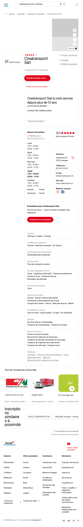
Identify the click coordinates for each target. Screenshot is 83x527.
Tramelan (20, 14)
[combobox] (37, 78)
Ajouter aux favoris (69, 55)
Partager (64, 60)
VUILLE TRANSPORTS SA (39, 417)
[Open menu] (77, 4)
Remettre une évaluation (40, 219)
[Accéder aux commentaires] (30, 55)
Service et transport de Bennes (50, 355)
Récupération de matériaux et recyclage (43, 360)
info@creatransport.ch (64, 176)
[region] (41, 35)
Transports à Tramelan (36, 14)
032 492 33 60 (62, 168)
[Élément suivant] (72, 388)
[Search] (64, 4)
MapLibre (71, 48)
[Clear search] (60, 4)
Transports (31, 355)
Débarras (46, 357)
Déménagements (34, 357)
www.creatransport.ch (64, 183)
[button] (41, 33)
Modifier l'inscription (68, 64)
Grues (66, 355)
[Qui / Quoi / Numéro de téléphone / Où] (39, 4)
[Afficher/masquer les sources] (75, 48)
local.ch (12, 14)
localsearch (36, 520)
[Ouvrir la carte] (73, 157)
